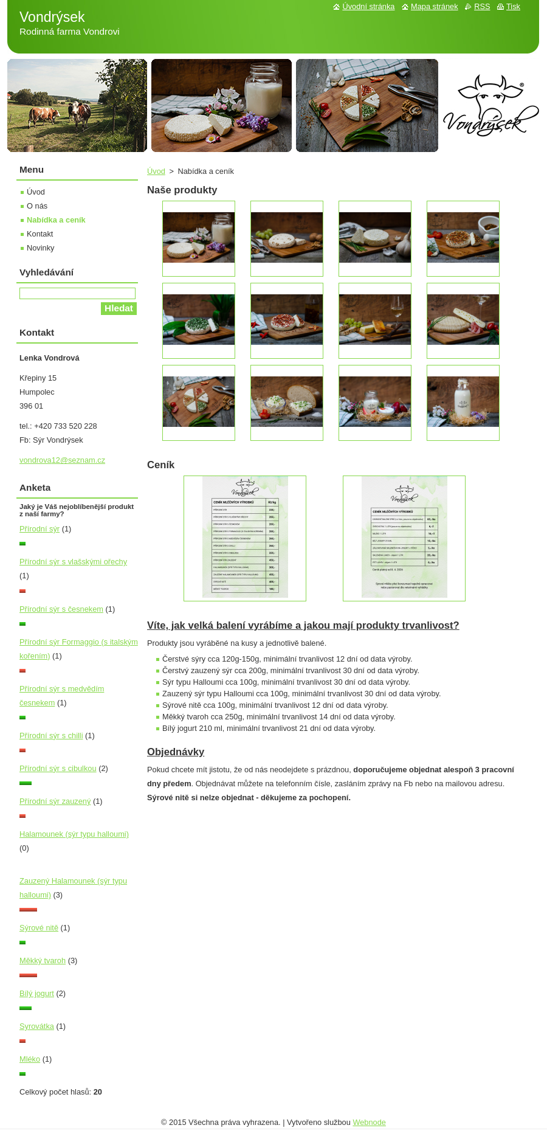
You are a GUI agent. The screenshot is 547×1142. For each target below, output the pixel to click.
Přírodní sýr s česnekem (61, 609)
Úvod (156, 171)
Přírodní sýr (39, 528)
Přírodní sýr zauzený (55, 801)
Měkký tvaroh (42, 960)
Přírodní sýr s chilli (51, 735)
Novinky (41, 247)
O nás (37, 205)
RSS (482, 6)
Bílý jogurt (36, 993)
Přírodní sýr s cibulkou (58, 768)
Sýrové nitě (38, 927)
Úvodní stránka (368, 6)
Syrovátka (36, 1026)
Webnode (369, 1122)
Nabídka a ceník (56, 219)
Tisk (513, 6)
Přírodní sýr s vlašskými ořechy (73, 561)
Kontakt (40, 233)
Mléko (29, 1059)
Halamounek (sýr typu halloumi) (74, 834)
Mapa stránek (434, 6)
